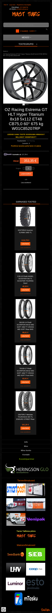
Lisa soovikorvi (26, 183)
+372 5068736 (23, 7)
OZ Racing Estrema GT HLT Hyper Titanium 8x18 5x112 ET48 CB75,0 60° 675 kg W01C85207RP (25, 54)
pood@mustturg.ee (22, 9)
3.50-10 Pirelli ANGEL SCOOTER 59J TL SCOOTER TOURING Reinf (25, 279)
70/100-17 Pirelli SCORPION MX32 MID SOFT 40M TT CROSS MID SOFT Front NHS (25, 372)
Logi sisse (12, 4)
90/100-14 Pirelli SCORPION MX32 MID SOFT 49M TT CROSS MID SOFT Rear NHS (25, 325)
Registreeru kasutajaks (24, 4)
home (5, 51)
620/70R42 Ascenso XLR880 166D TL (25, 231)
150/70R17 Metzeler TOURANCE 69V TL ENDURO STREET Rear (25, 417)
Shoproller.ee (45, 610)
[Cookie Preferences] (3, 609)
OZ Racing (31, 141)
